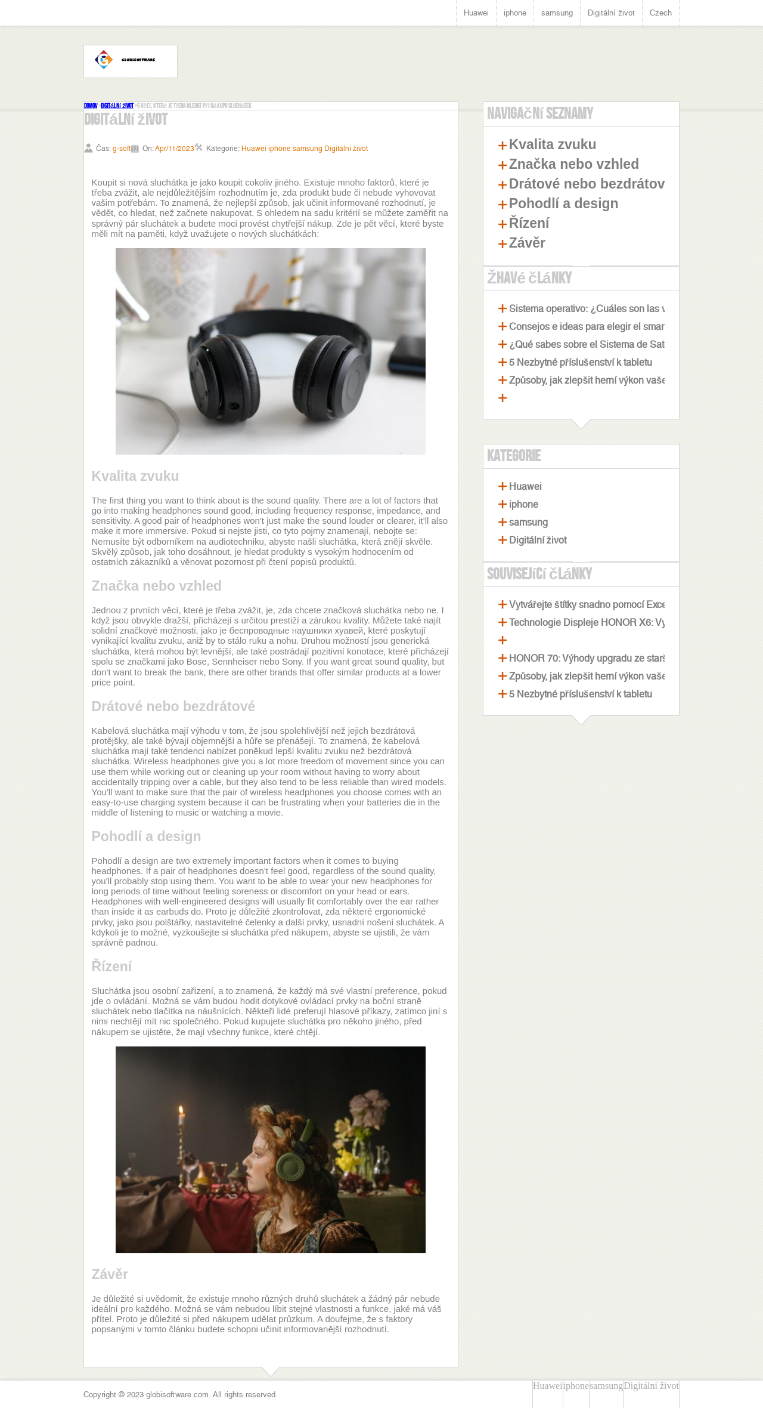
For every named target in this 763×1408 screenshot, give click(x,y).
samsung (557, 12)
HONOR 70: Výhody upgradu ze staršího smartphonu (621, 658)
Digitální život (611, 12)
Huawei (476, 12)
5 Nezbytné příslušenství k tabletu (580, 362)
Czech (661, 12)
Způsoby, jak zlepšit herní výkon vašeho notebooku (617, 380)
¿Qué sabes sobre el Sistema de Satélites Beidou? (617, 344)
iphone (515, 12)
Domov (90, 106)
